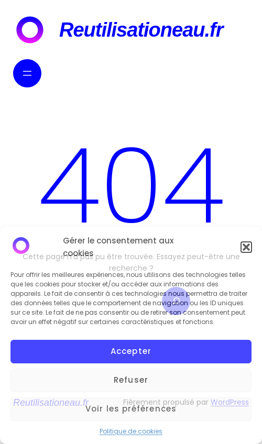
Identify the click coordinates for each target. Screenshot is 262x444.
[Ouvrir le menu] (27, 73)
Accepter (131, 351)
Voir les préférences (131, 408)
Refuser (131, 379)
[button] (246, 247)
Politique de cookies (131, 431)
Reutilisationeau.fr (141, 30)
